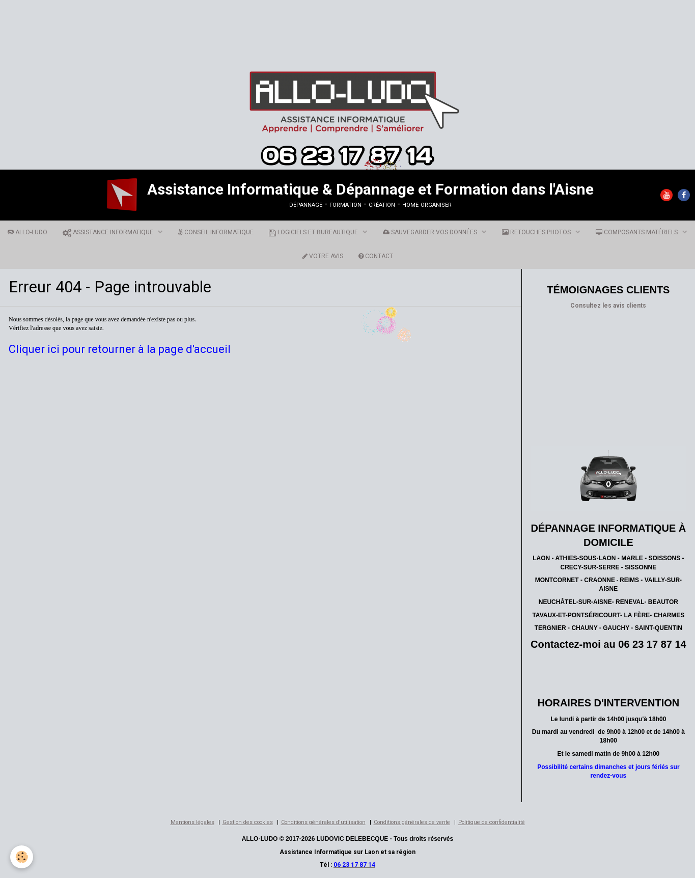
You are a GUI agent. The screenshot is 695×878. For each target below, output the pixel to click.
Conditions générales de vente (412, 822)
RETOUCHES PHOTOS (537, 232)
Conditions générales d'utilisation (323, 822)
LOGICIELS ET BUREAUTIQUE (314, 232)
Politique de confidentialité (491, 822)
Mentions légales (192, 822)
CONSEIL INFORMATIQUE (216, 232)
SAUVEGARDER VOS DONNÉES (431, 232)
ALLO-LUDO (27, 232)
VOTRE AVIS (322, 256)
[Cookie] (21, 856)
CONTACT (375, 256)
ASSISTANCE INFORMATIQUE (109, 232)
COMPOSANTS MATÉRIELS (637, 232)
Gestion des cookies (248, 822)
